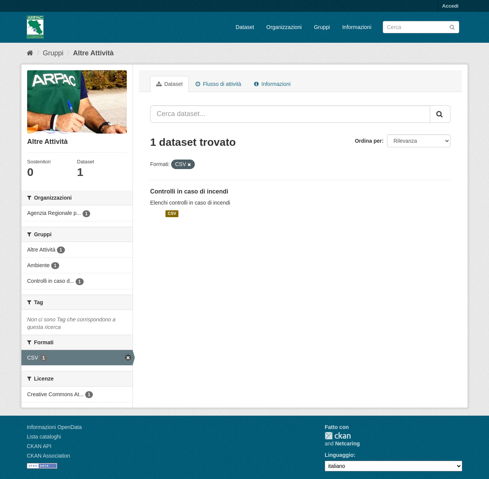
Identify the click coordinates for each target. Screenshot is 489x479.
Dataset (245, 27)
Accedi (450, 6)
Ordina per (368, 141)
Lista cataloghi (44, 437)
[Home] (30, 53)
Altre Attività (93, 53)
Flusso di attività (218, 84)
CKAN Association (48, 456)
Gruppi (322, 27)
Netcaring (347, 443)
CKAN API (39, 446)
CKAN (338, 436)
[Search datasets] (421, 27)
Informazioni (356, 27)
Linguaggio (339, 455)
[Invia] (452, 26)
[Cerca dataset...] (290, 114)
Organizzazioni (284, 27)
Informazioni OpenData (54, 427)
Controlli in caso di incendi (189, 191)
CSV (172, 213)
